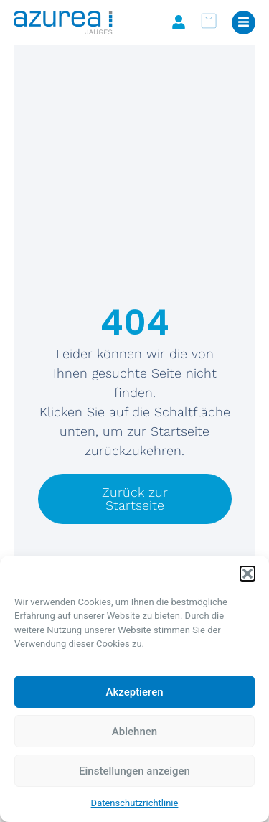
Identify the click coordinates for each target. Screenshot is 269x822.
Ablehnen (134, 731)
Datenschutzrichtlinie (135, 803)
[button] (247, 573)
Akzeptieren (134, 692)
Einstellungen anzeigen (134, 771)
